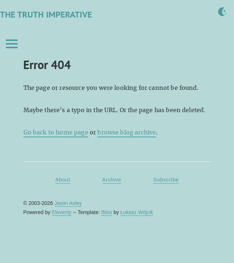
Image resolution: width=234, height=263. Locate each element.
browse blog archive (126, 132)
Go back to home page (55, 132)
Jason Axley (68, 203)
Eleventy (61, 212)
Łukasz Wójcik (136, 212)
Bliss (106, 212)
